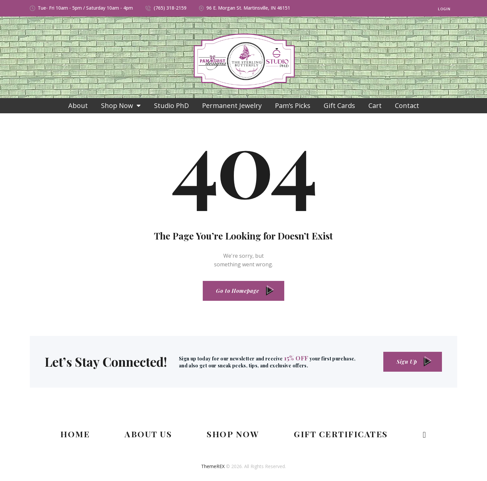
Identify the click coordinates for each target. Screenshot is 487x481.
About (78, 105)
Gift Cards (339, 105)
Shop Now (121, 105)
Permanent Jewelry (232, 105)
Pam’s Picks (292, 105)
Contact (407, 105)
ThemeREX (213, 466)
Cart (375, 105)
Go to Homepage (237, 290)
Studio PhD (171, 105)
